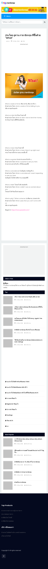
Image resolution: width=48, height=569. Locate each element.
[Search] (22, 22)
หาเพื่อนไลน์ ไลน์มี (6, 517)
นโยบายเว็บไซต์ (6, 536)
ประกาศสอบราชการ (7, 514)
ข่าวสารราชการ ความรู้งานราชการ (11, 511)
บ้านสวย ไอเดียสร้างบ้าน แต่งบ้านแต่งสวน (13, 532)
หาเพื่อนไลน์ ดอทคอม (7, 521)
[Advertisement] (24, 58)
